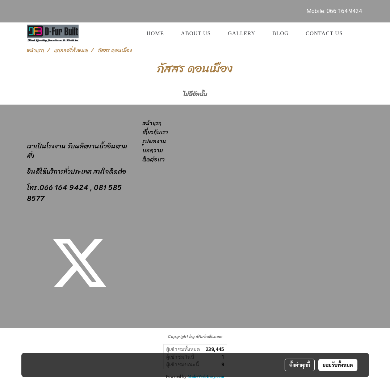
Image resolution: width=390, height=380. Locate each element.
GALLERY (241, 33)
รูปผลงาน (154, 141)
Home (155, 33)
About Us (196, 33)
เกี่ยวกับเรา (155, 132)
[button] (358, 33)
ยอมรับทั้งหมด (338, 365)
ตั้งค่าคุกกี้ (299, 365)
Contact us (324, 33)
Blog (280, 33)
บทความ (152, 150)
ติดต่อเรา (153, 159)
